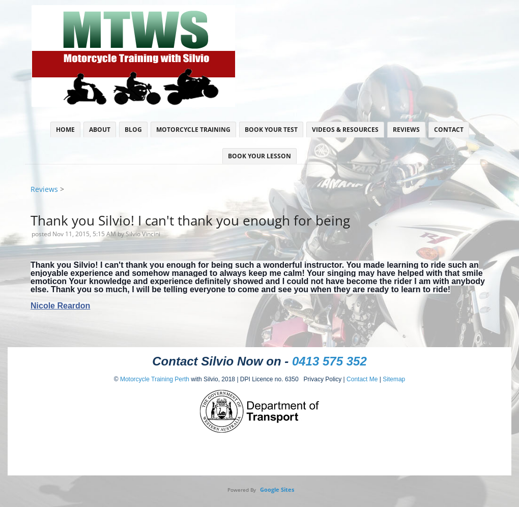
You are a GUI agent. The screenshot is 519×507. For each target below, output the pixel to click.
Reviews (406, 129)
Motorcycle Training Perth (154, 379)
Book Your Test (271, 129)
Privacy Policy (320, 379)
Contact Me (362, 379)
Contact (449, 129)
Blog (133, 129)
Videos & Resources (345, 129)
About (99, 129)
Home (65, 129)
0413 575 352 (329, 361)
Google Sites (277, 489)
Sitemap (394, 379)
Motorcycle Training (193, 129)
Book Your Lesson (259, 156)
